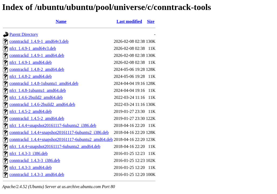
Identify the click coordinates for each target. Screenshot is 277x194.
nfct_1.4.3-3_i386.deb (28, 153)
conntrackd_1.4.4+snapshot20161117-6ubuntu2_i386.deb (59, 132)
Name (61, 21)
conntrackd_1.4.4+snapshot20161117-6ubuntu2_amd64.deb (61, 139)
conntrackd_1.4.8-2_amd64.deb (36, 69)
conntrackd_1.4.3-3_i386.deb (34, 160)
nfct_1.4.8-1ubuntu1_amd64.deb (37, 90)
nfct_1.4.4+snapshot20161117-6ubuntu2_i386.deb (52, 125)
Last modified (129, 21)
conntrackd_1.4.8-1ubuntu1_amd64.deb (43, 83)
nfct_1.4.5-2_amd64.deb (30, 111)
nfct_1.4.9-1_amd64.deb (30, 62)
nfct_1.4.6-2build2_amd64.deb (36, 97)
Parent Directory (23, 34)
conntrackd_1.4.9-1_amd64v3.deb (38, 41)
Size (150, 21)
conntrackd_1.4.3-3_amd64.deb (36, 174)
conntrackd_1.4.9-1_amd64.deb (36, 55)
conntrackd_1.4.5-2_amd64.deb (36, 118)
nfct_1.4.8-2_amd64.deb (30, 76)
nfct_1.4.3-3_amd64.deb (30, 167)
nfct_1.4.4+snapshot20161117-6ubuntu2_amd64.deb (54, 146)
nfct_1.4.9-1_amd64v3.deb (32, 48)
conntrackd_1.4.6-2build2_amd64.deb (42, 104)
